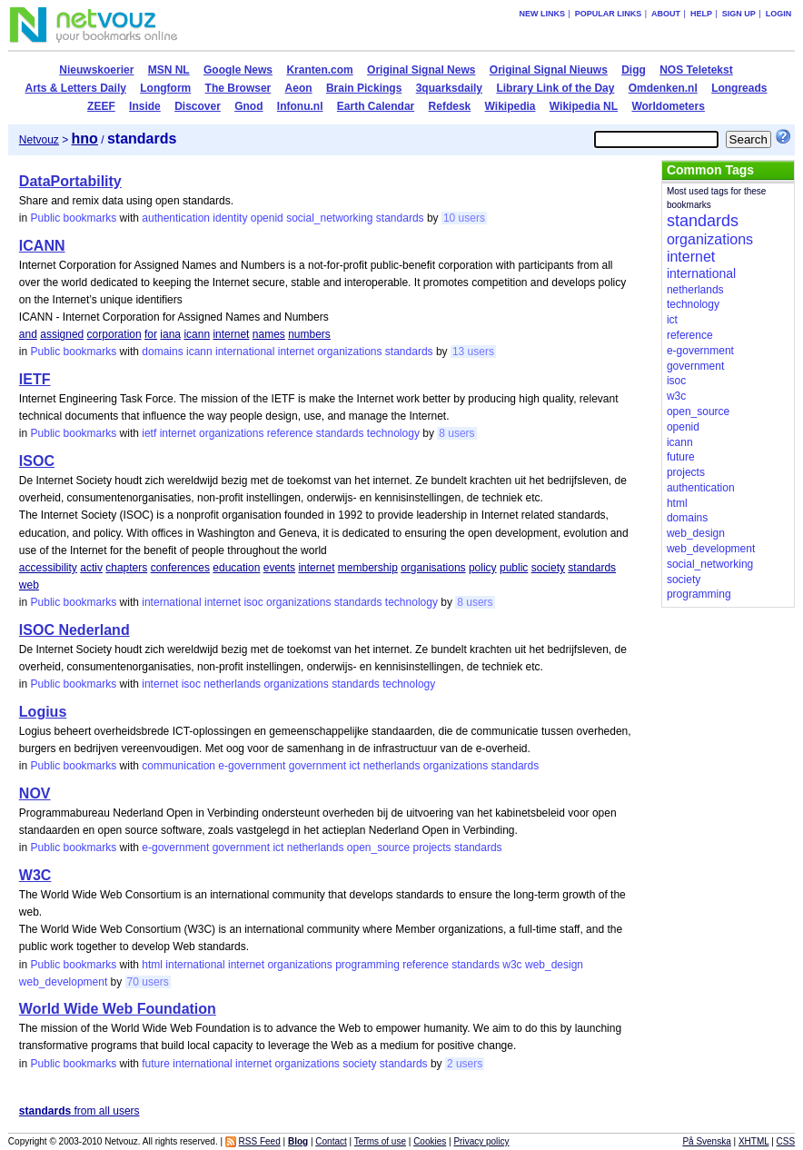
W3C (35, 875)
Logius (42, 711)
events (279, 567)
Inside (145, 106)
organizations (349, 351)
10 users (464, 218)
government (317, 765)
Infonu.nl (300, 106)
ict (354, 765)
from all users (79, 1111)
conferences (180, 567)
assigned (62, 334)
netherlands (232, 684)
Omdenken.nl (663, 88)
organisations (433, 567)
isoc (253, 602)
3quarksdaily (449, 88)
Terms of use (380, 1141)
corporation (114, 334)
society (548, 567)
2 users (464, 1063)
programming (367, 964)
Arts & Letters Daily (75, 88)
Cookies (429, 1141)
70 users (148, 982)
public (514, 567)
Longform (165, 88)
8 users (456, 433)
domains (162, 351)
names (269, 334)
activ (91, 567)
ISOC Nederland (74, 630)
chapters (126, 567)
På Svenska (706, 1141)
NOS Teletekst (695, 70)
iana (170, 334)
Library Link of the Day (555, 88)
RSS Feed (260, 1141)
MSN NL (169, 70)
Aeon (298, 88)
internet (231, 334)
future (156, 1063)
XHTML (754, 1141)
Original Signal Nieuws (549, 70)
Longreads (739, 88)
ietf (149, 433)
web (29, 585)
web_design (554, 964)
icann (196, 334)
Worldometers (667, 106)
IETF (35, 379)
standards (400, 218)
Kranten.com (319, 70)
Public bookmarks (74, 218)
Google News (238, 70)
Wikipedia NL (584, 106)
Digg (633, 70)
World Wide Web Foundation (117, 1008)
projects (432, 847)
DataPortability (70, 181)
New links (542, 13)
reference (290, 433)
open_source (378, 847)
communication (178, 765)
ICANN (42, 245)
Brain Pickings (364, 88)
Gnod (248, 106)
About (665, 13)
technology (393, 433)
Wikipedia (510, 106)
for (150, 334)
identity (230, 218)
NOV (35, 793)
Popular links (608, 13)
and (28, 334)
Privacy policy (481, 1141)
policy (483, 567)
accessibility (48, 567)
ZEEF (101, 106)
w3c (511, 964)
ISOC (37, 461)
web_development (63, 982)
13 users (473, 351)
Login (779, 13)
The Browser (238, 88)
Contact (330, 1141)
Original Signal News (421, 70)
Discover (197, 106)
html (152, 964)
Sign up (739, 13)
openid (267, 218)
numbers (309, 334)
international (244, 351)
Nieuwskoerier (96, 70)
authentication (176, 218)
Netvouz (39, 140)
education (236, 567)
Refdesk (450, 106)
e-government (251, 765)
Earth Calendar (375, 106)
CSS (786, 1141)
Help (701, 13)
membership (368, 567)
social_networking (329, 218)
